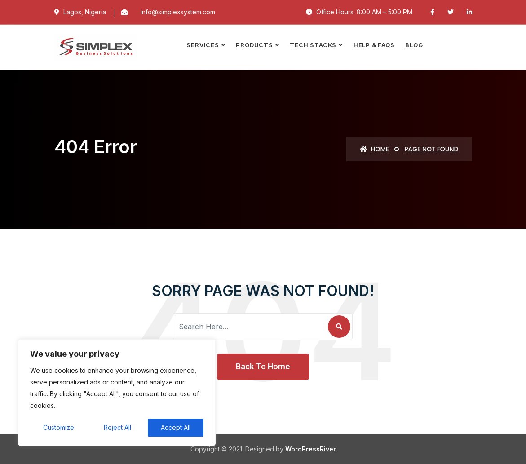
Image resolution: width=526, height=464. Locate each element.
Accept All (175, 427)
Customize (58, 427)
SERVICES (202, 45)
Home (374, 149)
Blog (414, 45)
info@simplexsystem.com (178, 12)
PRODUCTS (254, 45)
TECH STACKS (313, 45)
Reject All (117, 427)
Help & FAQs (374, 45)
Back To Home (263, 366)
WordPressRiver (310, 449)
